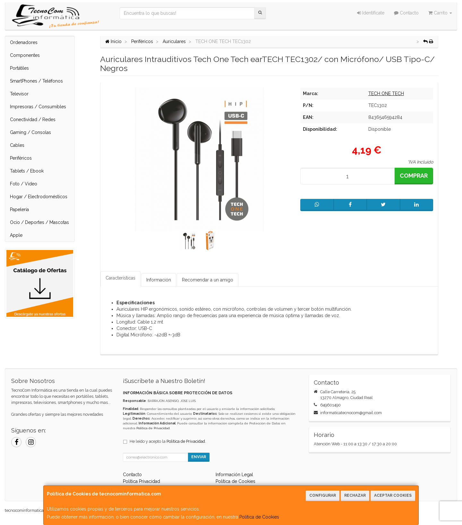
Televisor (19, 93)
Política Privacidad (141, 481)
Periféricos (21, 158)
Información (158, 279)
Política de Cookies (259, 517)
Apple (16, 235)
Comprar (414, 175)
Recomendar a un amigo (207, 279)
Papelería (19, 209)
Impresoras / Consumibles (38, 106)
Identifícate (370, 12)
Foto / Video (23, 183)
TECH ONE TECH (386, 93)
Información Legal (234, 474)
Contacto (406, 12)
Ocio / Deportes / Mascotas (39, 222)
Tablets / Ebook (27, 171)
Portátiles (19, 68)
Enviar (198, 457)
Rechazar (355, 495)
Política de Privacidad (153, 428)
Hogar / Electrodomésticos (38, 196)
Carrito (440, 12)
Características (120, 277)
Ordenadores (24, 42)
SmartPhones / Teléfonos (36, 81)
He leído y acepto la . (168, 441)
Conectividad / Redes (33, 119)
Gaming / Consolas (30, 132)
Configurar (322, 495)
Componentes (25, 55)
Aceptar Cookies (393, 495)
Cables (17, 145)
